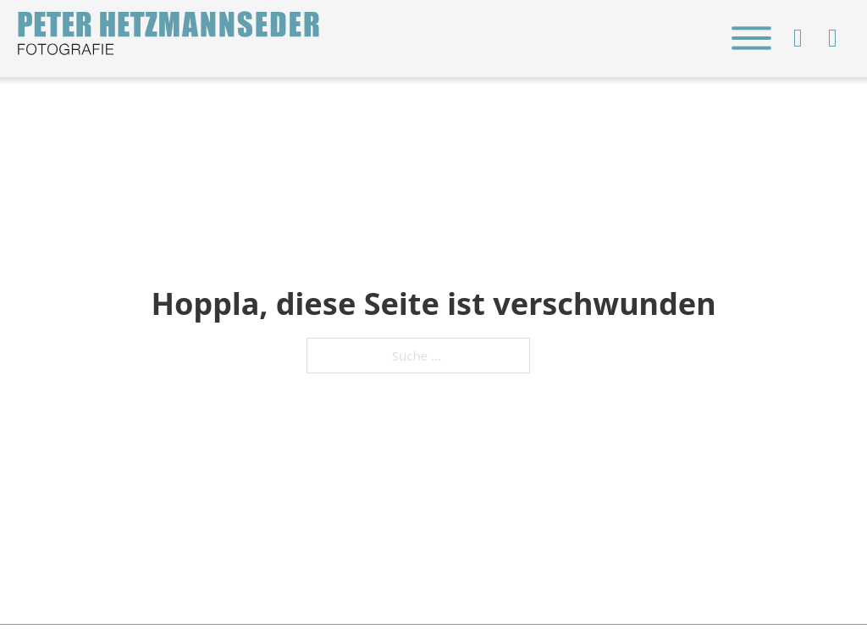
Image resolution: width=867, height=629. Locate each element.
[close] (751, 38)
